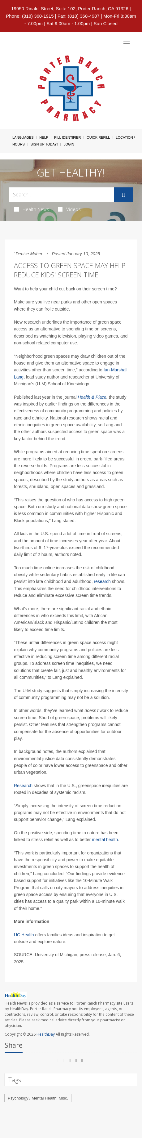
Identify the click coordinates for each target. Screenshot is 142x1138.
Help (43, 137)
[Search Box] (61, 194)
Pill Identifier (67, 137)
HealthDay (46, 1034)
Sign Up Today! (44, 144)
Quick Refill (98, 137)
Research (23, 785)
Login (68, 144)
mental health (105, 839)
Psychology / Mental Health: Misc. (38, 1098)
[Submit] (123, 194)
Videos (69, 209)
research (102, 581)
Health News (31, 209)
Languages (22, 137)
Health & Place (92, 397)
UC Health (24, 934)
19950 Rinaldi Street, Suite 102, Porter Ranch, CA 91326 (69, 8)
